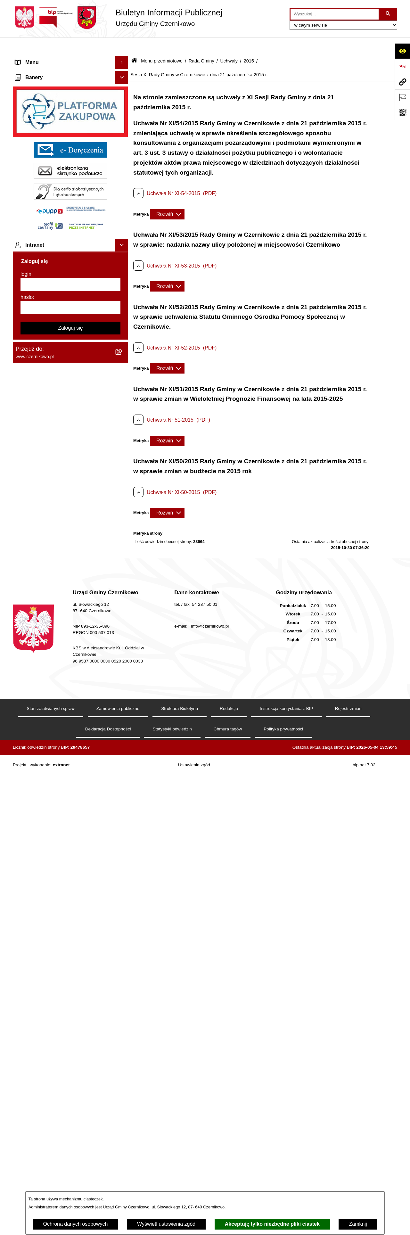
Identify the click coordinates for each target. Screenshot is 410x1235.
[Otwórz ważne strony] (402, 97)
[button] (123, 59)
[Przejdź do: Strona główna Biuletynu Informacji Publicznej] (134, 44)
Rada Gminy (201, 44)
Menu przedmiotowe (38, 71)
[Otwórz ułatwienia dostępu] (402, 51)
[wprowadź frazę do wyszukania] (335, 14)
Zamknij (358, 1224)
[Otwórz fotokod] (402, 112)
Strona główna (31, 59)
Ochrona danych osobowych (75, 1224)
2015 (249, 44)
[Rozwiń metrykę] (167, 198)
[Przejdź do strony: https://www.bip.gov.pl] (402, 66)
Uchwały (228, 44)
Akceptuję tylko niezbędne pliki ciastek (272, 1224)
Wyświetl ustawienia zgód (166, 1224)
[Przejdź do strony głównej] (117, 17)
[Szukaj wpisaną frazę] (388, 14)
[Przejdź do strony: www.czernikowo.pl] (402, 81)
